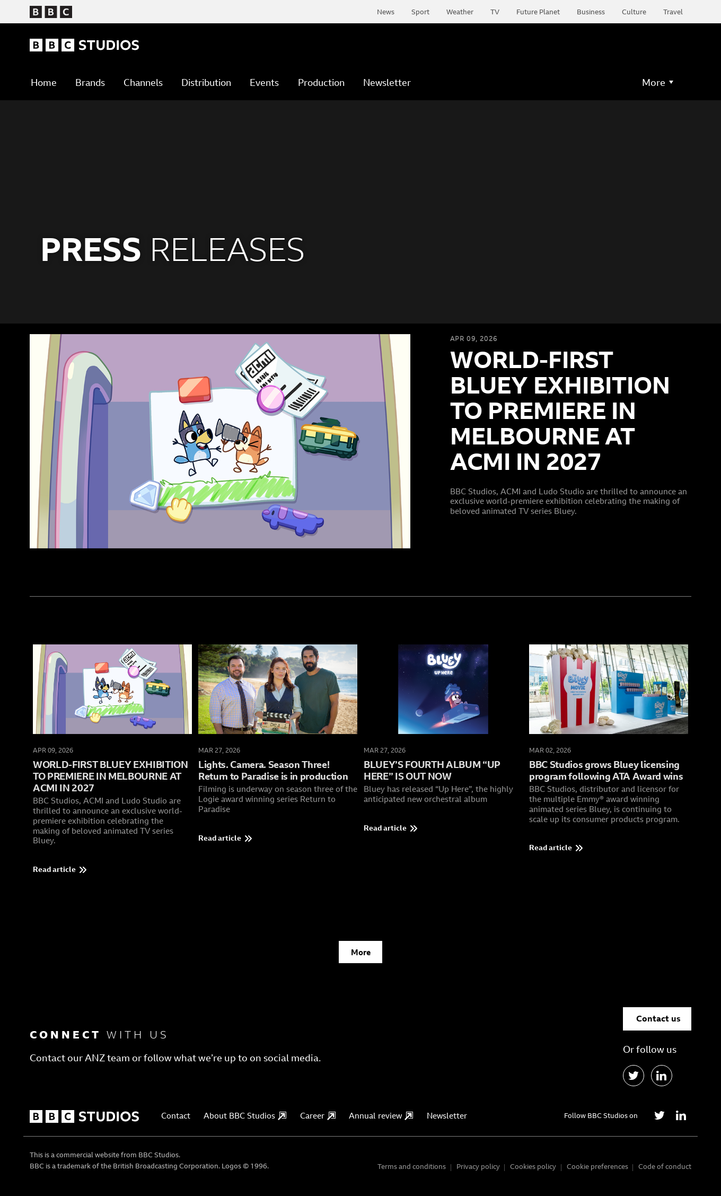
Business (591, 11)
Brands (90, 82)
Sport (420, 11)
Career (318, 1120)
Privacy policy (478, 1171)
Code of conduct (664, 1171)
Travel (673, 11)
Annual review (381, 1120)
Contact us (658, 1023)
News (385, 11)
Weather (459, 11)
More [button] (653, 82)
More (361, 956)
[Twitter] (659, 1120)
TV (494, 11)
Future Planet (538, 11)
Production (321, 82)
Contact (175, 1120)
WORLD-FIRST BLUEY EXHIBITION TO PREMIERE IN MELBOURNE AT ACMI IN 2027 (560, 410)
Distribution (206, 82)
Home (44, 82)
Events (264, 82)
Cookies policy (533, 1171)
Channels (143, 82)
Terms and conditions (411, 1171)
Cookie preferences (597, 1171)
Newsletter (387, 82)
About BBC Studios (245, 1120)
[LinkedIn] (661, 1080)
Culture (634, 11)
